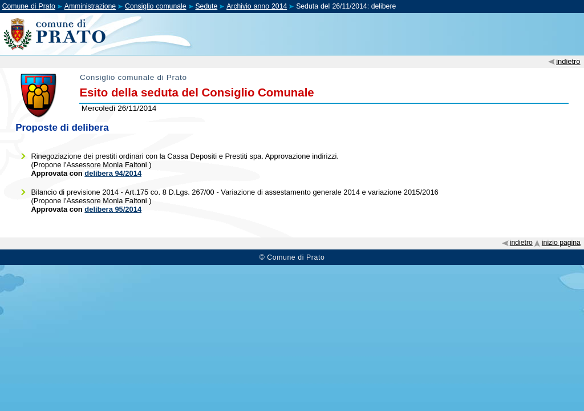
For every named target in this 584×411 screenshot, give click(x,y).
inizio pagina (561, 243)
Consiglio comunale (155, 6)
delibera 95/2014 (112, 209)
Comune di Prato (28, 6)
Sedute (206, 6)
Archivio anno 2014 (256, 6)
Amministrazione (90, 6)
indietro (568, 61)
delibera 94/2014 (112, 173)
